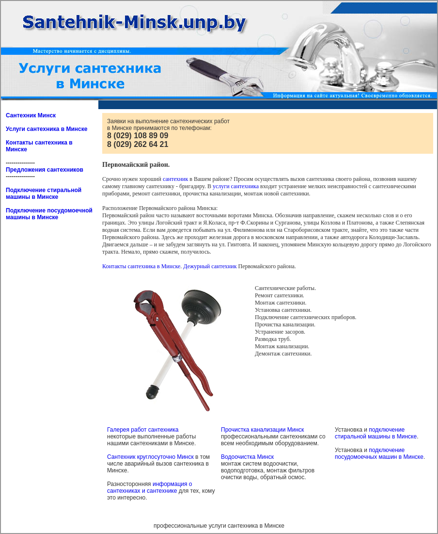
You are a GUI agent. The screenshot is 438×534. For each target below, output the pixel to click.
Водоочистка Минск (247, 456)
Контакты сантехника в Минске (141, 266)
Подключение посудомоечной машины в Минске (49, 214)
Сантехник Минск (31, 115)
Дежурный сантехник (209, 266)
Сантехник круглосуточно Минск (150, 456)
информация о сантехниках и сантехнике (149, 487)
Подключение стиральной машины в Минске (43, 193)
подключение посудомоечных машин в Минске (379, 453)
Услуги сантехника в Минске (46, 129)
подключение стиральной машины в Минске (376, 433)
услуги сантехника (236, 186)
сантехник (175, 179)
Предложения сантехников (44, 169)
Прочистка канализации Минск (262, 429)
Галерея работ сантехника (142, 429)
